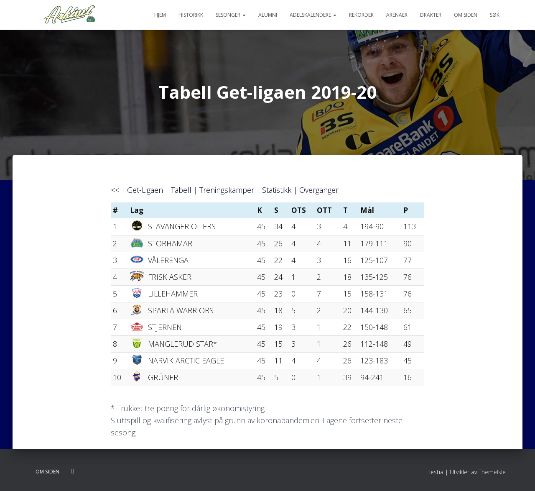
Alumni (267, 14)
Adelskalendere (313, 14)
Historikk (190, 14)
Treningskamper (226, 190)
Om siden (465, 14)
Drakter (430, 14)
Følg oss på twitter (72, 471)
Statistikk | (280, 190)
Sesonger (231, 14)
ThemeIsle (492, 472)
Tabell (181, 190)
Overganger (319, 190)
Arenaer (397, 14)
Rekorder (361, 14)
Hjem (160, 14)
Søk (494, 14)
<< (115, 190)
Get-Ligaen (145, 190)
